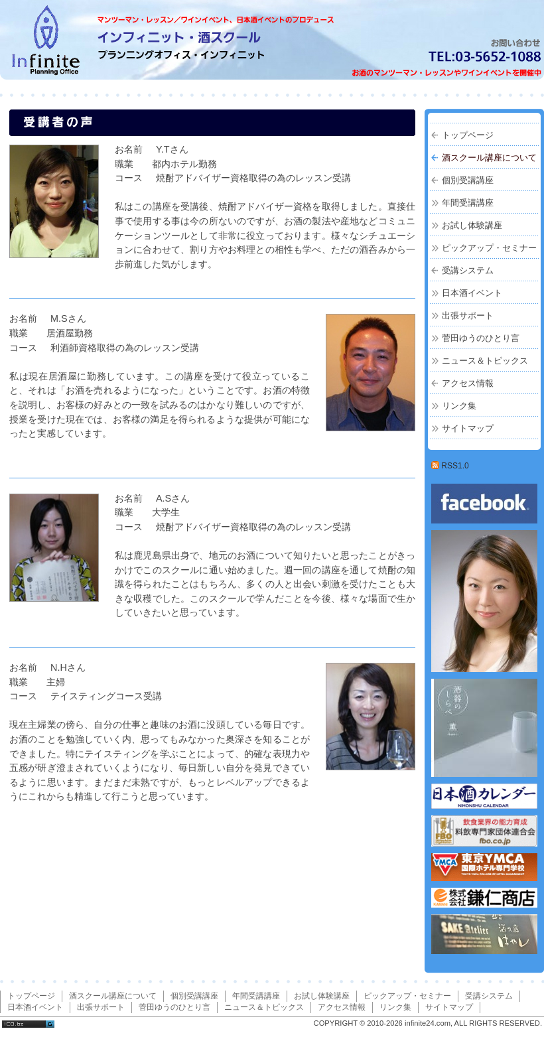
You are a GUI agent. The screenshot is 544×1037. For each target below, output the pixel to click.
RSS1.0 (450, 465)
